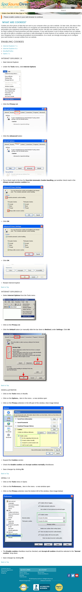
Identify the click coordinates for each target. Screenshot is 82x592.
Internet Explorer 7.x (10, 46)
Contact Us (4, 571)
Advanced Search (24, 574)
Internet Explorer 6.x (10, 48)
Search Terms (23, 572)
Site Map (21, 575)
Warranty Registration (7, 570)
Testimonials (22, 577)
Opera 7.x (6, 53)
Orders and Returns (43, 574)
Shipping (3, 573)
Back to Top (5, 287)
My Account (41, 572)
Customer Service (6, 568)
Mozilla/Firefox (8, 51)
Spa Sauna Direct (35, 580)
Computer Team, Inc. (57, 580)
